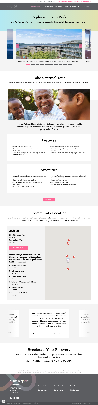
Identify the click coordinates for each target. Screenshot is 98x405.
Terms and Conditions (27, 403)
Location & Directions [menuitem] (39, 1)
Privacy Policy (17, 403)
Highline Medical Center (18, 265)
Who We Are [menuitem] (58, 7)
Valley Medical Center (17, 271)
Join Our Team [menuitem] (51, 1)
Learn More (49, 199)
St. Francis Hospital (17, 287)
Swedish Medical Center (18, 276)
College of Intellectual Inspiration (61, 176)
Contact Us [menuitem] (86, 6)
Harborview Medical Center (19, 292)
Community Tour (43, 385)
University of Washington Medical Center (23, 282)
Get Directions (18, 247)
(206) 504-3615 (64, 361)
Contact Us (73, 385)
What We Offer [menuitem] (48, 7)
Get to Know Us (58, 385)
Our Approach (42, 390)
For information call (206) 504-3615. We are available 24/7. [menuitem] (74, 1)
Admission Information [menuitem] (71, 7)
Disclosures (9, 403)
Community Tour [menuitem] (35, 7)
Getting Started (58, 390)
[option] (49, 46)
